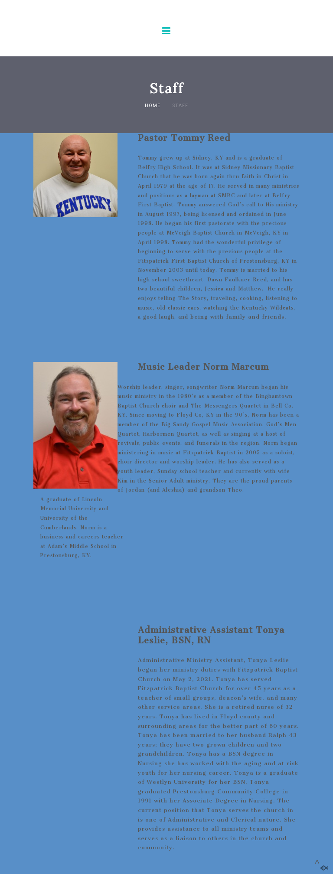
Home (152, 105)
